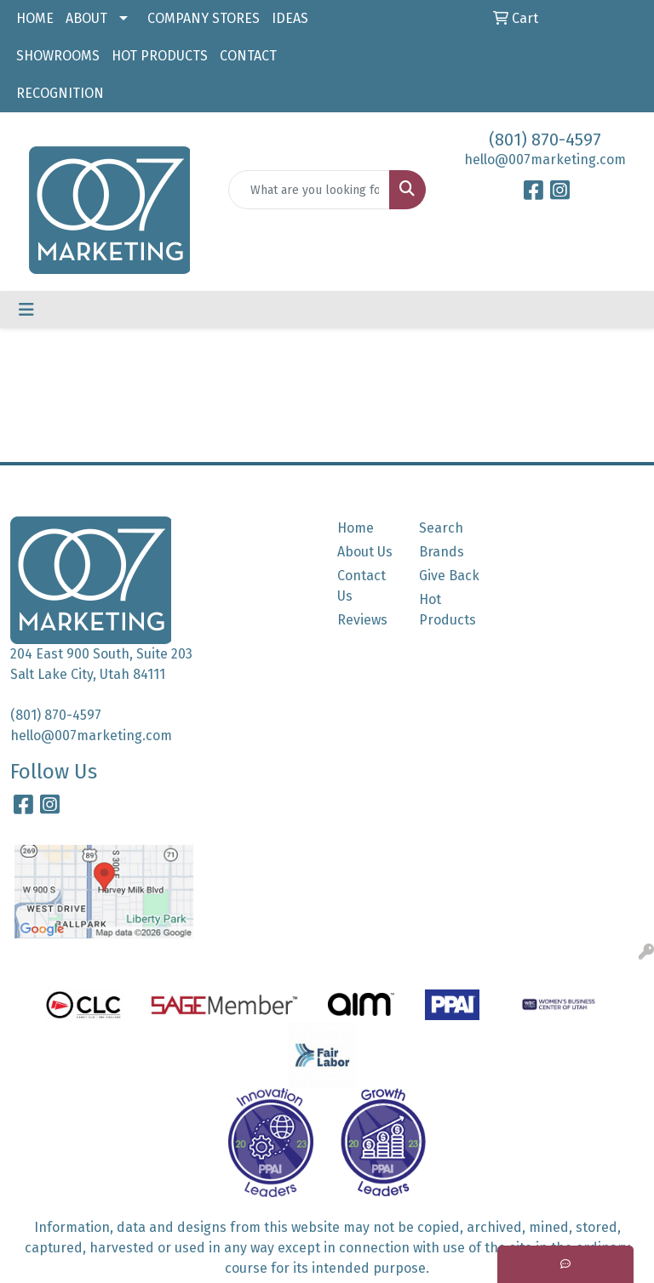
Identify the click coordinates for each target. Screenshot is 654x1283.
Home (355, 528)
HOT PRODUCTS (160, 56)
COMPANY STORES (203, 18)
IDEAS (290, 18)
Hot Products (447, 609)
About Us (365, 552)
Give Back (449, 575)
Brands (441, 552)
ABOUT (86, 18)
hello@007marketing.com (545, 159)
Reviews (362, 620)
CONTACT (248, 56)
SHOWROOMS (58, 56)
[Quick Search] (309, 189)
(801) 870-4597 (545, 139)
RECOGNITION (60, 93)
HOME (35, 18)
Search (441, 528)
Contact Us (361, 585)
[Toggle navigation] (26, 310)
